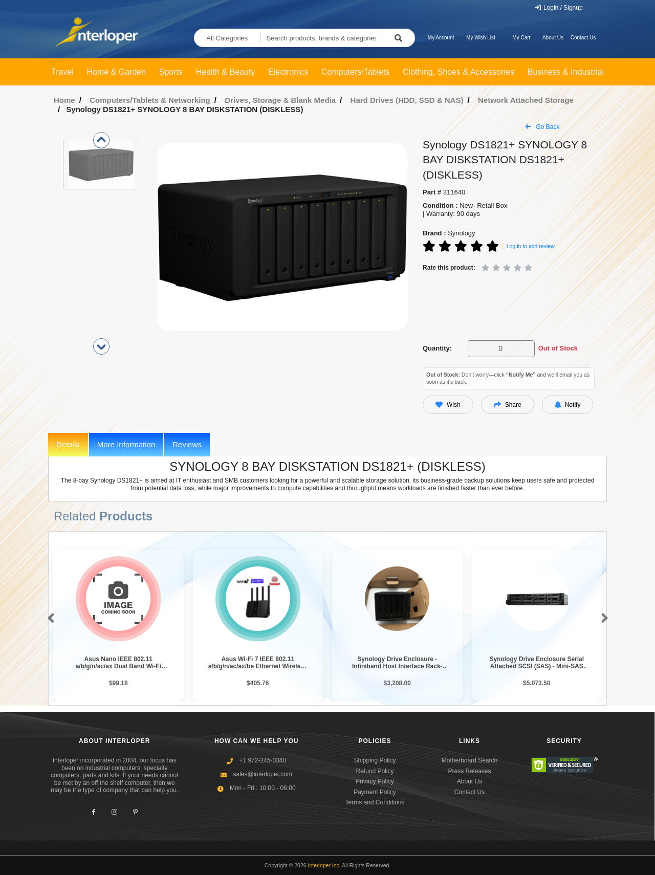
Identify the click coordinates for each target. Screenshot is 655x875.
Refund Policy (375, 771)
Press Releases (469, 771)
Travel (62, 72)
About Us (552, 37)
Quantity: (437, 348)
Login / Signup (558, 7)
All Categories (227, 38)
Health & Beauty (225, 72)
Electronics (288, 72)
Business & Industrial (566, 72)
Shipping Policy (375, 760)
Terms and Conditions (374, 802)
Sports (171, 72)
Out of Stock (558, 348)
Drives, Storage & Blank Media (280, 100)
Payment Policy (375, 792)
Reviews (187, 444)
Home (64, 100)
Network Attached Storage (526, 100)
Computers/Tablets (355, 72)
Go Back (542, 126)
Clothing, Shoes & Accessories (458, 72)
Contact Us (583, 37)
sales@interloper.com (262, 774)
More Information (126, 444)
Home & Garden (116, 72)
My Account (441, 37)
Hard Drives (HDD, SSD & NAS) (407, 100)
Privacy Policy (375, 781)
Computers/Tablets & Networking (150, 100)
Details (68, 444)
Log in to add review (531, 246)
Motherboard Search (469, 760)
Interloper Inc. (324, 865)
